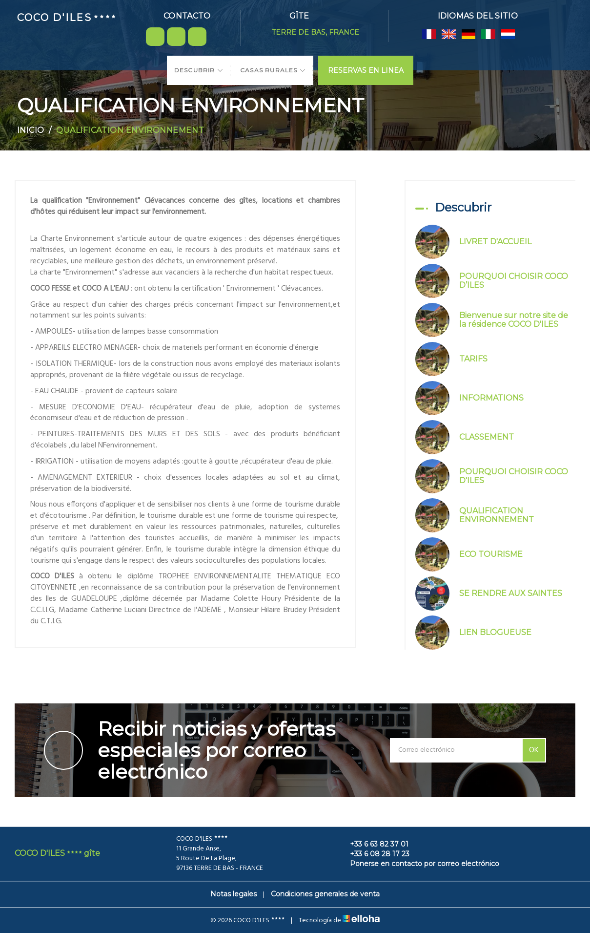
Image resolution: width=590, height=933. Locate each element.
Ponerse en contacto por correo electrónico (419, 863)
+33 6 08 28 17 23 (374, 853)
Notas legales (233, 894)
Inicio (30, 130)
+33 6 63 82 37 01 (373, 844)
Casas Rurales (273, 70)
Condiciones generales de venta (325, 894)
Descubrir (199, 70)
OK (534, 750)
